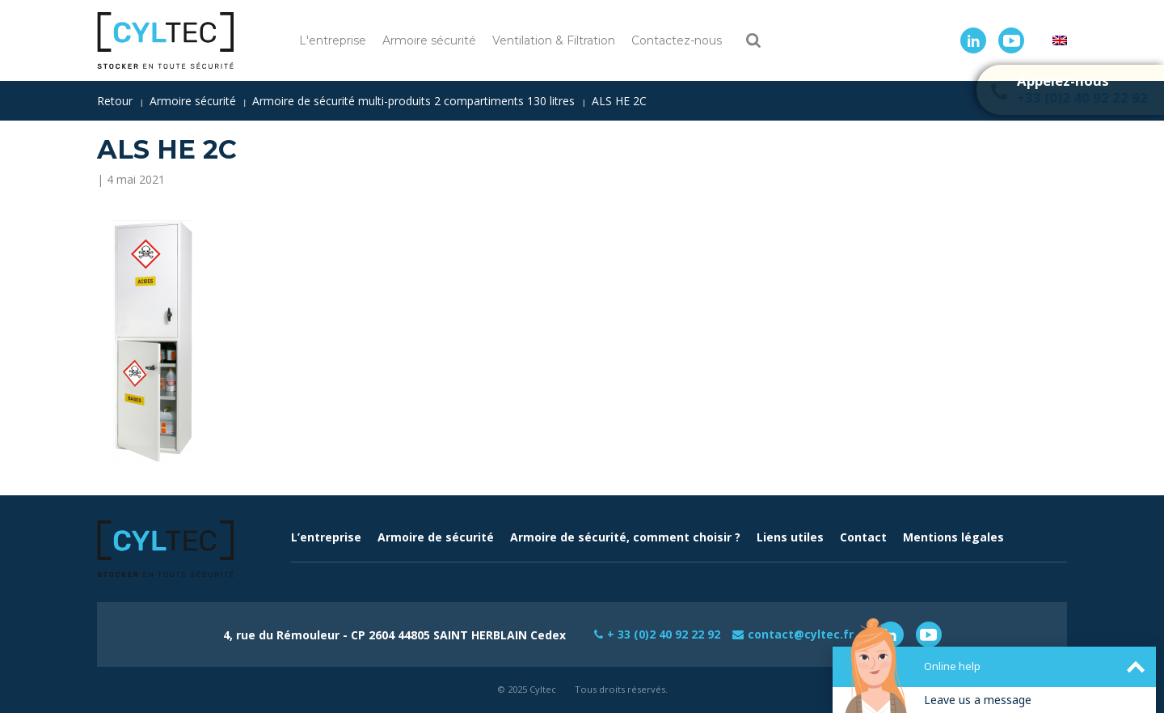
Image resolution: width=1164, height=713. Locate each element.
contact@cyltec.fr (801, 634)
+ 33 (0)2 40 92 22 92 (663, 634)
